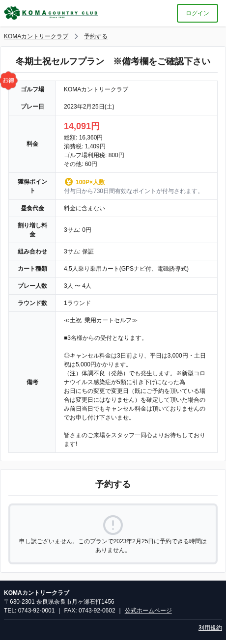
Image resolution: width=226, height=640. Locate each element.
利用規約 (210, 627)
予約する (96, 36)
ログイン (197, 13)
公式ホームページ (148, 610)
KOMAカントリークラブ (36, 36)
